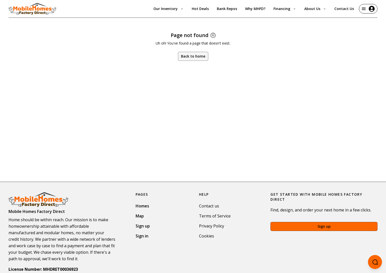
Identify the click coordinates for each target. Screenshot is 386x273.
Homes (142, 206)
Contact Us (344, 8)
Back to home (193, 56)
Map (140, 216)
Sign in (142, 236)
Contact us (209, 206)
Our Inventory (168, 8)
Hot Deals (200, 8)
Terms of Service (215, 216)
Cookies (206, 236)
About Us (315, 8)
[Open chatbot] (375, 262)
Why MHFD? (255, 8)
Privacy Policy (211, 226)
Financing (284, 8)
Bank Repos (227, 8)
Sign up (143, 226)
